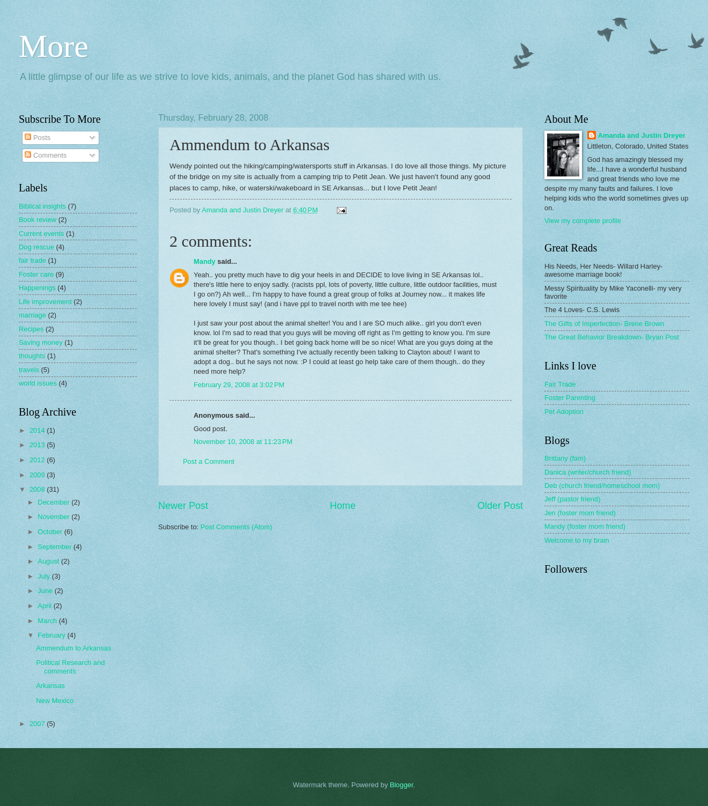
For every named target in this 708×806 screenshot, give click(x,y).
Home (343, 505)
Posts (37, 138)
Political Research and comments (70, 667)
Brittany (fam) (565, 458)
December (54, 502)
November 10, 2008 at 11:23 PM (243, 442)
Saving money (41, 342)
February (52, 635)
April (45, 606)
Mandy (205, 261)
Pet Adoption (564, 412)
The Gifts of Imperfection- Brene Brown (604, 324)
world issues (38, 383)
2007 (38, 724)
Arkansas (50, 686)
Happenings (37, 288)
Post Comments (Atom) (236, 527)
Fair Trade (560, 384)
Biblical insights (42, 206)
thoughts (32, 356)
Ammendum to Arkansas (73, 648)
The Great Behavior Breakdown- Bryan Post (611, 337)
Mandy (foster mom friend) (584, 526)
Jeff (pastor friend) (572, 499)
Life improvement (45, 302)
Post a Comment (208, 461)
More (53, 46)
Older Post (500, 505)
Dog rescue (36, 247)
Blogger (402, 785)
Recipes (31, 329)
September (55, 547)
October (51, 532)
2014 (38, 430)
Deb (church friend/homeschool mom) (602, 486)
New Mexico (54, 701)
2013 (38, 445)
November (54, 517)
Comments (46, 155)
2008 (38, 489)
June (46, 591)
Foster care (36, 274)
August (49, 561)
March (48, 621)
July (44, 576)
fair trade (32, 260)
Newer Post (183, 505)
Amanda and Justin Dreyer (641, 135)
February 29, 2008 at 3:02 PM (239, 385)
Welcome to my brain (576, 540)
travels (29, 370)
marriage (32, 315)
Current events (41, 234)
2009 (38, 475)
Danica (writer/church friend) (587, 472)
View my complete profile (582, 221)
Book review (37, 220)
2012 (38, 460)
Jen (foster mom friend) (580, 513)
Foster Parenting (569, 398)
